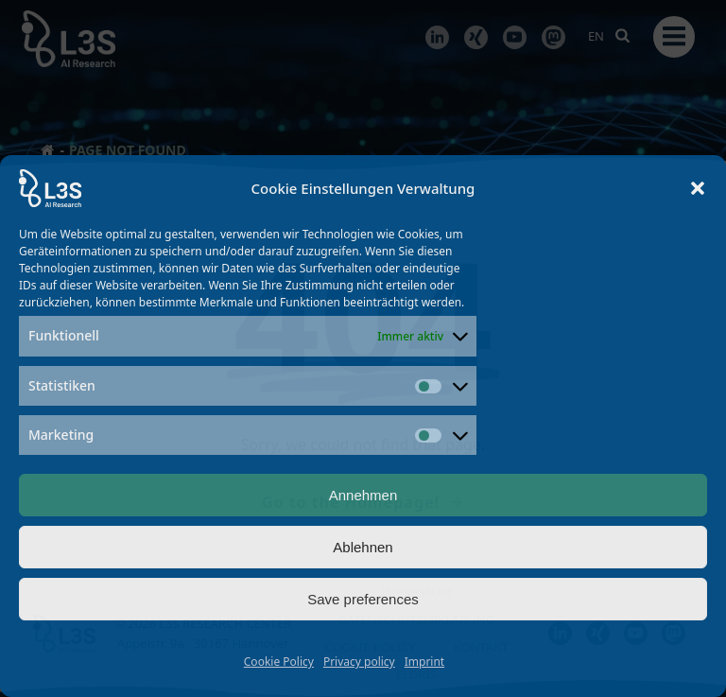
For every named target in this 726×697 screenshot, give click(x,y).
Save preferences (363, 599)
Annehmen (363, 495)
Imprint (424, 661)
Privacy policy (359, 661)
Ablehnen (362, 547)
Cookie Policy (279, 661)
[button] (697, 188)
